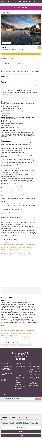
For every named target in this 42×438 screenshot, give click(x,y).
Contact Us (25, 1)
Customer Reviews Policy (20, 378)
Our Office (18, 384)
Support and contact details (20, 367)
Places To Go (26, 4)
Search (38, 399)
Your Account (37, 1)
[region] (21, 426)
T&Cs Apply (21, 8)
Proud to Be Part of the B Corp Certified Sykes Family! (35, 368)
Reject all (21, 431)
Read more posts (34, 385)
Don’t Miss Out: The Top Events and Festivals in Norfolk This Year (35, 377)
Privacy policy (19, 370)
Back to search (6, 12)
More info (18, 380)
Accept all (21, 435)
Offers (39, 4)
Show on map (21, 63)
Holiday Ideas (33, 4)
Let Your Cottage (18, 1)
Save (39, 47)
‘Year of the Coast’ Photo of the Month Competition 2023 (35, 382)
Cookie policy (19, 372)
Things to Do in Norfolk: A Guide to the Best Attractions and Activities (35, 373)
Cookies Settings (21, 427)
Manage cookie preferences (19, 374)
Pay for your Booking (20, 386)
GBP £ (30, 1)
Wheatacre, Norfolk (12, 49)
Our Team (18, 382)
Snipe (3, 47)
